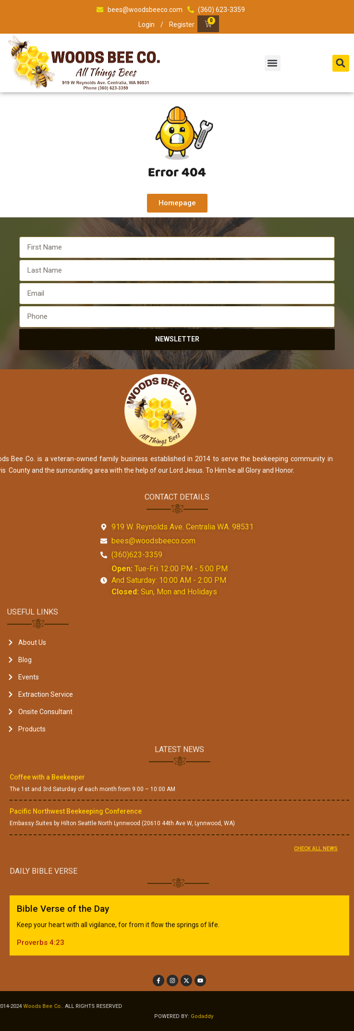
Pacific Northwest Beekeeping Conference (76, 811)
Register (182, 24)
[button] (273, 63)
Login (146, 24)
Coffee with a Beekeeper (47, 777)
